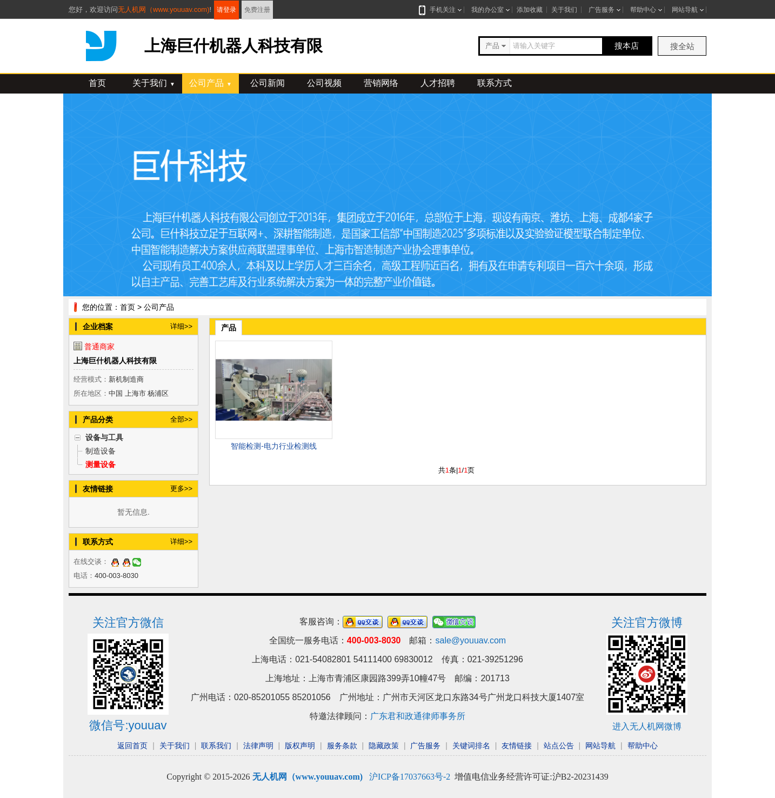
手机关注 (440, 10)
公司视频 (324, 83)
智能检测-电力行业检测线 (274, 446)
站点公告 (559, 745)
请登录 (226, 10)
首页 (97, 83)
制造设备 (100, 451)
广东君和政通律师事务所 (417, 716)
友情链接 (517, 745)
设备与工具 (104, 437)
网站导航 (685, 10)
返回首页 (132, 745)
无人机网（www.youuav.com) (164, 9)
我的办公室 (487, 10)
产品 (228, 327)
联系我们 (216, 745)
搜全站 (682, 46)
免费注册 (257, 10)
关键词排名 (471, 745)
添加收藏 (530, 10)
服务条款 (342, 745)
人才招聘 (437, 83)
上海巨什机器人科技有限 (115, 360)
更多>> (181, 488)
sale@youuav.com (470, 640)
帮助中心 (643, 10)
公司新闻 (267, 83)
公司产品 (210, 83)
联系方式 (494, 83)
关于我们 (564, 10)
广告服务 (601, 10)
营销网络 (381, 83)
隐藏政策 (384, 745)
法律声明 (258, 745)
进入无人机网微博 (647, 726)
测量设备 (100, 464)
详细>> (181, 326)
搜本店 (626, 45)
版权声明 (300, 745)
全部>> (181, 419)
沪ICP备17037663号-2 (409, 776)
